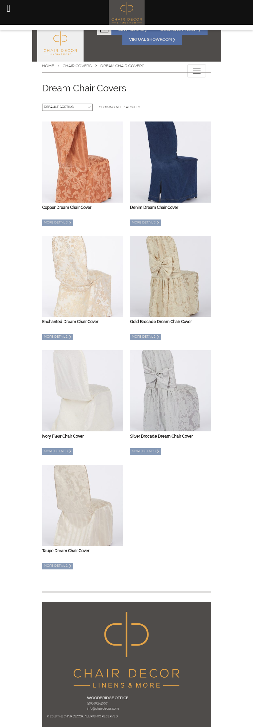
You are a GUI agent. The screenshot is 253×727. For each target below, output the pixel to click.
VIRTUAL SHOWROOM (152, 40)
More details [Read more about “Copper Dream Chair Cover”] (57, 222)
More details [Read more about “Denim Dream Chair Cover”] (145, 222)
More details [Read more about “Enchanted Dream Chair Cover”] (57, 337)
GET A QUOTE (132, 30)
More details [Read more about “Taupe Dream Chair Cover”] (57, 566)
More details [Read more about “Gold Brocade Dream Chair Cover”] (145, 337)
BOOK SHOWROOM (180, 30)
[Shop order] (67, 107)
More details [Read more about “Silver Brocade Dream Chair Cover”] (145, 451)
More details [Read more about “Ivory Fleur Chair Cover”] (57, 451)
